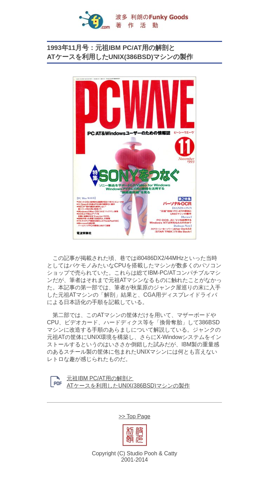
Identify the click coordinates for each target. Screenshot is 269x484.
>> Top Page (134, 416)
